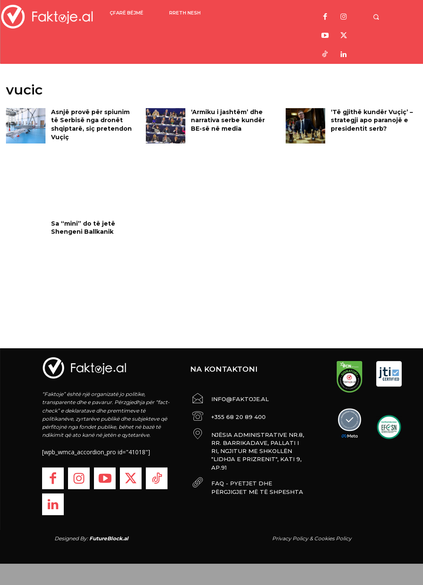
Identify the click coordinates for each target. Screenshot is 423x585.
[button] (384, 17)
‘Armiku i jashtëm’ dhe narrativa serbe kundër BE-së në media (233, 118)
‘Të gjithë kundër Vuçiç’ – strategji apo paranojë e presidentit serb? (367, 118)
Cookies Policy (333, 538)
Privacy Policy (290, 538)
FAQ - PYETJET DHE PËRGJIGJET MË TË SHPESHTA (252, 470)
